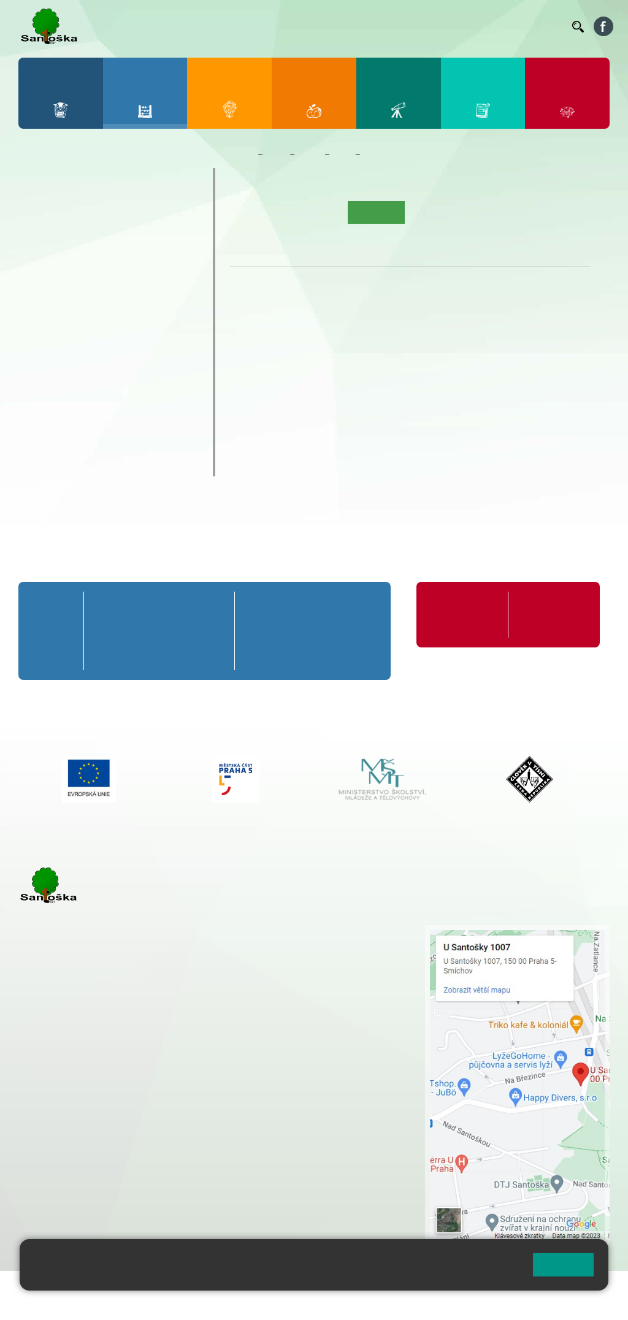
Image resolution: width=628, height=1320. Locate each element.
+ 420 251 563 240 (71, 1141)
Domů (241, 154)
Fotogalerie (498, 212)
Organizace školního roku (458, 615)
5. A (179, 216)
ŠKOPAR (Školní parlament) (104, 464)
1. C (38, 264)
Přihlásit (302, 1288)
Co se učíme (389, 154)
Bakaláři (232, 26)
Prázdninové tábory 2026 (97, 416)
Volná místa (507, 26)
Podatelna (467, 26)
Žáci (276, 154)
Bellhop (272, 26)
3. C (108, 264)
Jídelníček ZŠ (317, 26)
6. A (39, 310)
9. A (144, 310)
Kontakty (545, 26)
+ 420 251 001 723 (71, 1078)
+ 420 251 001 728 (315, 944)
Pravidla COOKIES (97, 1302)
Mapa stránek (247, 1288)
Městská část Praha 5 (59, 1191)
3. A (109, 216)
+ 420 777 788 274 (312, 957)
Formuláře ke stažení (544, 615)
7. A (74, 310)
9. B (144, 334)
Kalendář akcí (438, 212)
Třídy (310, 154)
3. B (108, 240)
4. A (144, 216)
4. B (144, 240)
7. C (73, 358)
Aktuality (323, 212)
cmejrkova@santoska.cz (92, 1091)
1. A (39, 216)
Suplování (419, 26)
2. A (74, 216)
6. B (38, 334)
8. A (109, 310)
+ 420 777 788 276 (147, 1141)
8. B (108, 334)
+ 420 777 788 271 (147, 1078)
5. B (179, 240)
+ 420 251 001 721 (316, 931)
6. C (38, 358)
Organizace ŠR (367, 26)
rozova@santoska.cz (85, 1154)
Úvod (246, 212)
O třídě (281, 212)
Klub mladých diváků (85, 440)
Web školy (587, 1288)
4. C (144, 264)
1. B (38, 240)
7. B (73, 334)
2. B (73, 240)
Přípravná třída (68, 179)
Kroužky (50, 392)
